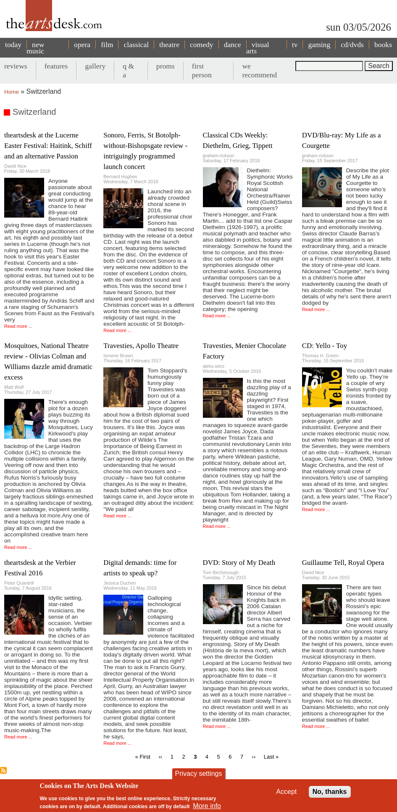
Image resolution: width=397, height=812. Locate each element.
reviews (15, 66)
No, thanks (330, 791)
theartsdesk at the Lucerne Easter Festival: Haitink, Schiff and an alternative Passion (48, 145)
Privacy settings (198, 773)
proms (165, 66)
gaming (319, 44)
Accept (286, 791)
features (56, 66)
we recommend (259, 70)
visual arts (257, 47)
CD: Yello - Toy (324, 346)
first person (202, 70)
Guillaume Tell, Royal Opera (343, 563)
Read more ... (18, 326)
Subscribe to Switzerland (3, 770)
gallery (95, 66)
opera (82, 44)
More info (207, 805)
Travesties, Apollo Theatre (141, 346)
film (107, 44)
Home (11, 92)
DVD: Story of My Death (239, 563)
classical (136, 44)
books (383, 44)
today (13, 44)
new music (35, 47)
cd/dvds (352, 44)
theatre (169, 44)
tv (295, 44)
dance (232, 44)
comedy (201, 44)
